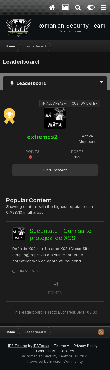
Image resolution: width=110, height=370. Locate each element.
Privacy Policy (85, 346)
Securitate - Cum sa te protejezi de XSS (60, 234)
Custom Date (84, 103)
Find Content (55, 170)
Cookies (67, 351)
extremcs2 (42, 136)
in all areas (54, 103)
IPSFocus (41, 346)
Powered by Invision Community (55, 361)
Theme (61, 346)
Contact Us (45, 351)
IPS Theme (17, 346)
